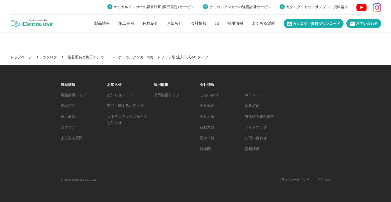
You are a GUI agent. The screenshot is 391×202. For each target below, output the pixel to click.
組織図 (205, 149)
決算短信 (252, 106)
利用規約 (324, 179)
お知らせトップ (120, 95)
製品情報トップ (73, 95)
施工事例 (126, 23)
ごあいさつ (209, 95)
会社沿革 (207, 116)
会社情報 (199, 23)
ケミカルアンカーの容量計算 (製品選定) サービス (154, 7)
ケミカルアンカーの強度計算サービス (240, 7)
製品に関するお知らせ (125, 106)
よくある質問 (263, 23)
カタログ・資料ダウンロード (313, 24)
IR (217, 23)
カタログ (68, 127)
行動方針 (207, 127)
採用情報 (235, 23)
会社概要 (207, 106)
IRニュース (254, 95)
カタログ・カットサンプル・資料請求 (317, 7)
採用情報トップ (166, 95)
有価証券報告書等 (259, 116)
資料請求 (252, 149)
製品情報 (102, 23)
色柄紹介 (150, 23)
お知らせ (174, 23)
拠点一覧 (207, 138)
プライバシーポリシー (294, 179)
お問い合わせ (364, 24)
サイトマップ (256, 127)
